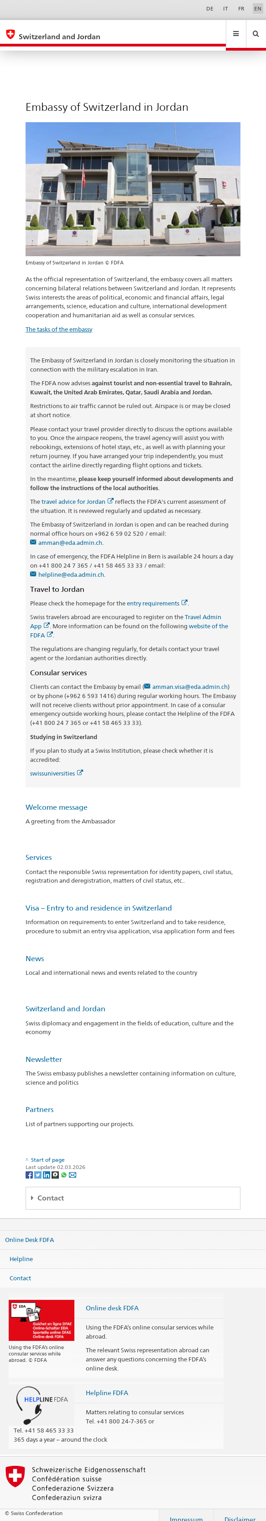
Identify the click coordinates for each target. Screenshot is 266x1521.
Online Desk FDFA (29, 1231)
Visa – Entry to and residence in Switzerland (99, 899)
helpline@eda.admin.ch (71, 565)
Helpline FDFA (107, 1384)
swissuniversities (56, 764)
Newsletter (44, 1050)
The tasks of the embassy (59, 320)
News (35, 950)
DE (210, 8)
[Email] (72, 1165)
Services (39, 848)
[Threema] (56, 1165)
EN (257, 8)
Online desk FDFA (112, 1299)
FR (241, 8)
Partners (39, 1101)
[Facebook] (30, 1165)
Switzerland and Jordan (65, 1000)
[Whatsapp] (64, 1165)
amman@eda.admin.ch (70, 534)
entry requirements (157, 594)
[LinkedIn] (47, 1165)
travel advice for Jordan (78, 493)
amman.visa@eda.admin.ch (190, 678)
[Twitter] (38, 1165)
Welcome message (57, 798)
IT (225, 8)
